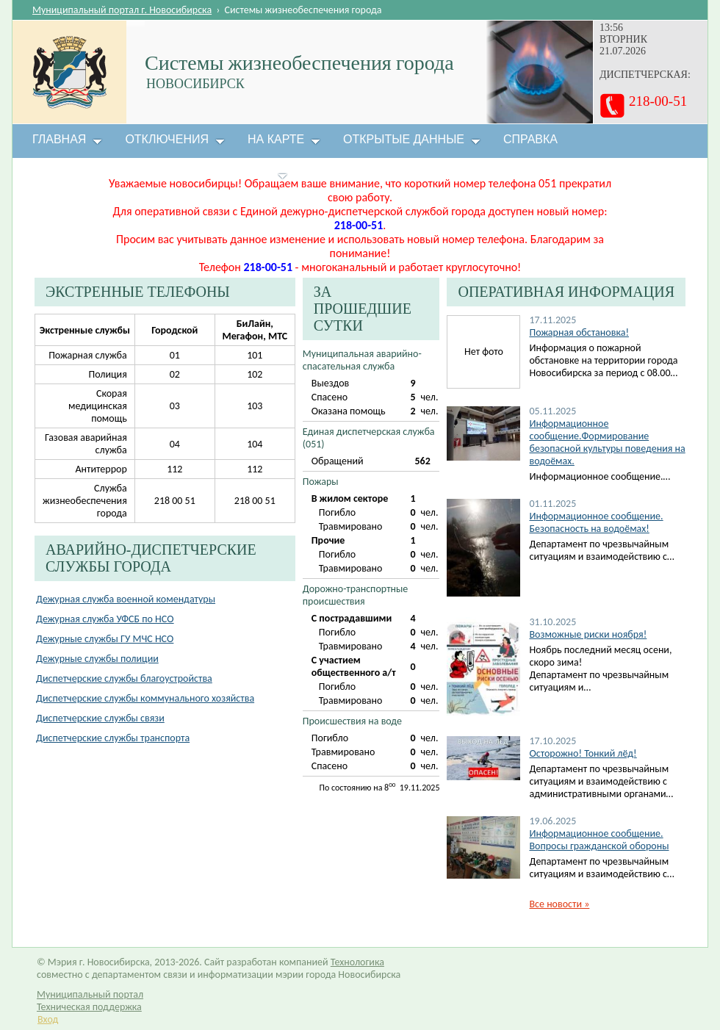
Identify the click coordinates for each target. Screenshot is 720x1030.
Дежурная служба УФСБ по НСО (105, 619)
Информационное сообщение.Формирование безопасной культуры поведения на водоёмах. (607, 442)
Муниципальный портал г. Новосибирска (122, 10)
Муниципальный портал (90, 994)
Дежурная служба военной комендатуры (125, 599)
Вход (47, 1019)
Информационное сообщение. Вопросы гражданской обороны (599, 839)
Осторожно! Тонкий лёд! (582, 753)
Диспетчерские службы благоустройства (124, 678)
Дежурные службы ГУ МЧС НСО (104, 639)
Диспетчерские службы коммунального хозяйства (145, 698)
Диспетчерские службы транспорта (113, 738)
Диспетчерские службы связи (100, 718)
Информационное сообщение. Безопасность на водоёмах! (596, 522)
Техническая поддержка (89, 1007)
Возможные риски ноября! (588, 634)
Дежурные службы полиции (97, 658)
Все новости (559, 904)
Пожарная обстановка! (578, 332)
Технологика (357, 962)
